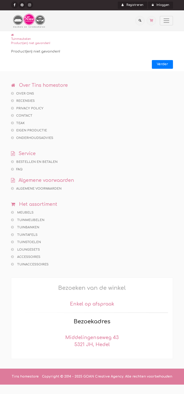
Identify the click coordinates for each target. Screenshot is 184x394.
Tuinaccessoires (30, 264)
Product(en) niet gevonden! (30, 43)
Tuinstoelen (26, 242)
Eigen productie (29, 130)
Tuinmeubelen (21, 39)
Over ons (22, 93)
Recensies (23, 101)
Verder (162, 64)
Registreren (132, 5)
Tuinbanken (25, 227)
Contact (21, 115)
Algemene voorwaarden (36, 188)
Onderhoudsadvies (32, 138)
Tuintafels (24, 235)
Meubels (22, 212)
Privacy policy (27, 108)
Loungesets (25, 249)
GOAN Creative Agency (103, 376)
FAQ (17, 169)
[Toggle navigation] (166, 20)
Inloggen (160, 5)
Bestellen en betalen (34, 162)
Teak (18, 123)
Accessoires (25, 257)
